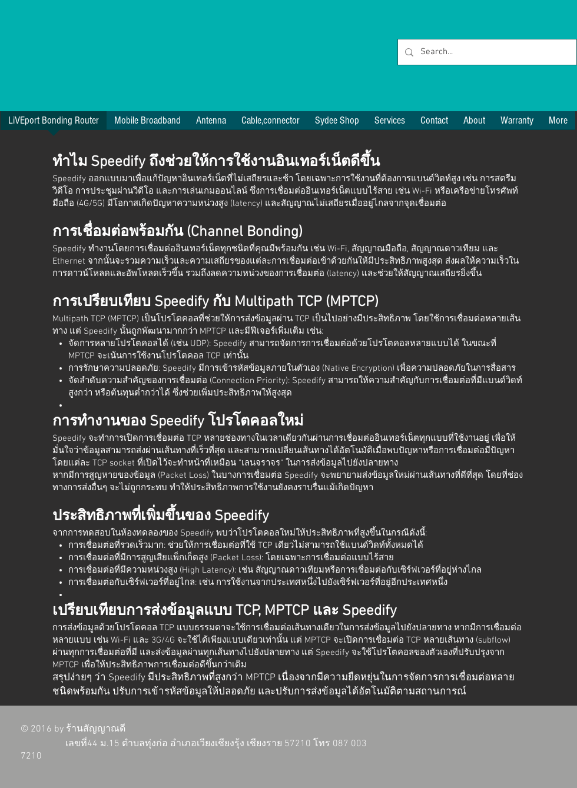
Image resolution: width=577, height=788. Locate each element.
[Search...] (486, 52)
